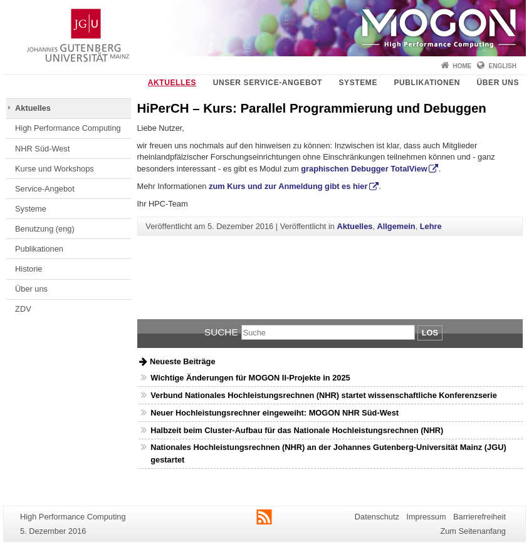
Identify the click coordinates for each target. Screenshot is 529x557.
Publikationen (427, 82)
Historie (28, 268)
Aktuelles (172, 82)
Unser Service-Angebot (267, 82)
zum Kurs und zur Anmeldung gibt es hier (288, 186)
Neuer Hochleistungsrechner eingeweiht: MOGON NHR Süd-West (274, 412)
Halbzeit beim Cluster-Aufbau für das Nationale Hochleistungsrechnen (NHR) (296, 430)
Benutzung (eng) (45, 228)
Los (430, 332)
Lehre (431, 226)
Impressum (426, 516)
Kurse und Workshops (54, 168)
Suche (221, 332)
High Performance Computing (68, 128)
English (502, 66)
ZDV (23, 309)
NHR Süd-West (42, 148)
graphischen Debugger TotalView (364, 168)
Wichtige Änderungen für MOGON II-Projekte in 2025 (250, 377)
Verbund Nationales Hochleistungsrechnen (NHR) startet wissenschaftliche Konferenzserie (323, 395)
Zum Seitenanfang (473, 531)
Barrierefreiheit (479, 516)
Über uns (498, 82)
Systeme (357, 82)
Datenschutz (377, 516)
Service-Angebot (45, 188)
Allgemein (396, 226)
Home (462, 66)
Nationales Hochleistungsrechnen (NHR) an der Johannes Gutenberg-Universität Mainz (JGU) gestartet (328, 453)
